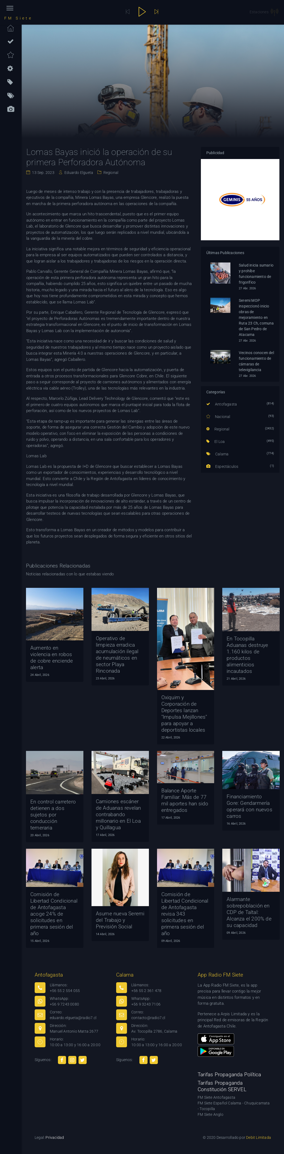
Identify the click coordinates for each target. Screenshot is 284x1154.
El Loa (215, 441)
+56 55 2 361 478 (146, 990)
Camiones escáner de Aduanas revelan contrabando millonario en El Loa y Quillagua (118, 814)
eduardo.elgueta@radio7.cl (73, 1018)
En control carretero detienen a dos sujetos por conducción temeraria (53, 815)
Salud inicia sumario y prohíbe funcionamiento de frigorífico (256, 273)
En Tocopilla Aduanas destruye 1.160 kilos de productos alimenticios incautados (247, 655)
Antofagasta (221, 404)
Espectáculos (222, 466)
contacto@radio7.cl (148, 1018)
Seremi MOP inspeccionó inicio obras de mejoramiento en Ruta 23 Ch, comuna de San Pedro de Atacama (256, 317)
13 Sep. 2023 (42, 172)
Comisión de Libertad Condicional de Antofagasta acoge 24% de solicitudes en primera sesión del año (53, 913)
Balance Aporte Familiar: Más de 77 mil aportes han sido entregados (184, 800)
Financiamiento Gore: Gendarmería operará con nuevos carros (249, 806)
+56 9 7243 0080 (64, 1004)
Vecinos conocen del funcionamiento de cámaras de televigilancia (256, 361)
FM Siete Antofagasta (216, 1097)
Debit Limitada (258, 1137)
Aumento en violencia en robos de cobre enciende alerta (51, 657)
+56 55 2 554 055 (65, 990)
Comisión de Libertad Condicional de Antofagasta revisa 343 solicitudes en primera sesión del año (184, 913)
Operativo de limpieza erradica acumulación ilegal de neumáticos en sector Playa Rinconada (117, 654)
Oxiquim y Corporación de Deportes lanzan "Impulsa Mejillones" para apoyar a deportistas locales (184, 713)
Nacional (218, 416)
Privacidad (54, 1137)
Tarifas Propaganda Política (229, 1074)
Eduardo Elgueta (78, 172)
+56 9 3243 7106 (146, 1004)
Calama (217, 454)
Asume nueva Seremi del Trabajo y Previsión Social (120, 920)
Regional (110, 172)
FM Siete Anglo (210, 1114)
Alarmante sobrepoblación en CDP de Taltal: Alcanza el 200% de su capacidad (249, 912)
